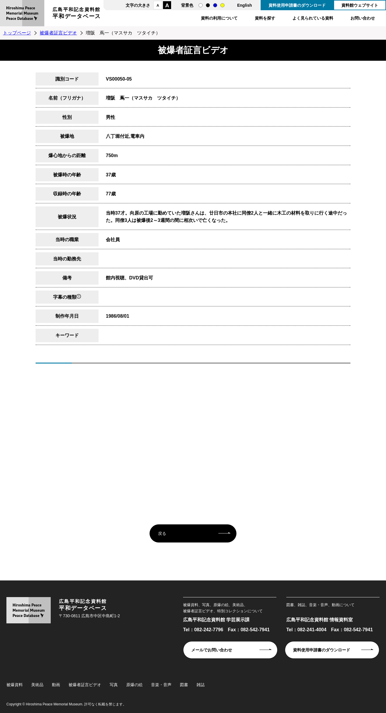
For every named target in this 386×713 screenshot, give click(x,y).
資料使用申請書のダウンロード (297, 5)
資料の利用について (219, 18)
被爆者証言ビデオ (58, 32)
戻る (162, 533)
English (244, 5)
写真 (114, 684)
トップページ (17, 32)
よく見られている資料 (312, 18)
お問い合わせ (362, 18)
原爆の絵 (134, 684)
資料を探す (265, 18)
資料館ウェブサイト (359, 5)
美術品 (37, 684)
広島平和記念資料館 (76, 14)
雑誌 (200, 684)
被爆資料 (14, 684)
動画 (56, 684)
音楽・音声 (161, 684)
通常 (201, 5)
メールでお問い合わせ (211, 650)
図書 (184, 684)
